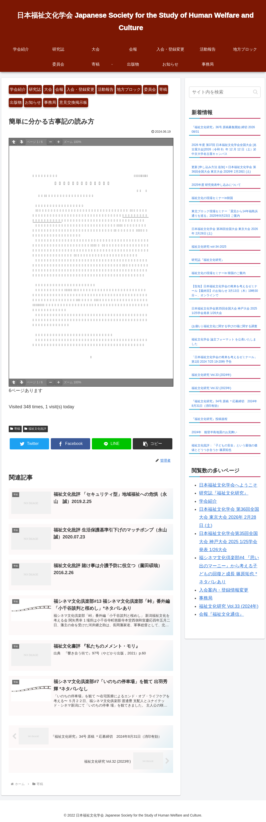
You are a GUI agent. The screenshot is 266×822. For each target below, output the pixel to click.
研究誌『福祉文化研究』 (208, 260)
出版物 (16, 102)
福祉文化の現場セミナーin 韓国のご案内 (219, 273)
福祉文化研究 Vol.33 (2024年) (211, 375)
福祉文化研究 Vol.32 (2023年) (211, 388)
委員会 (150, 89)
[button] (152, 443)
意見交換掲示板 (73, 102)
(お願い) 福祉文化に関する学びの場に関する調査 (224, 326)
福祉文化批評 (35, 428)
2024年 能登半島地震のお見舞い (214, 432)
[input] (224, 92)
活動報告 (106, 89)
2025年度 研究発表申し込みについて (216, 185)
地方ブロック (129, 89)
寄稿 (163, 89)
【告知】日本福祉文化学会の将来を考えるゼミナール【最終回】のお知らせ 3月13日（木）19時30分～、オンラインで (225, 291)
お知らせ (33, 102)
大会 (48, 89)
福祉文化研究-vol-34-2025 (209, 246)
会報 (59, 89)
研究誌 (35, 89)
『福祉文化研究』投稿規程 (209, 419)
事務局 (50, 102)
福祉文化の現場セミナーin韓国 (212, 198)
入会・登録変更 (80, 89)
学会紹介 (18, 89)
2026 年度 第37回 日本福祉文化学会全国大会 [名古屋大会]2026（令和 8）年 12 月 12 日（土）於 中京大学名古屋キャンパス (224, 149)
